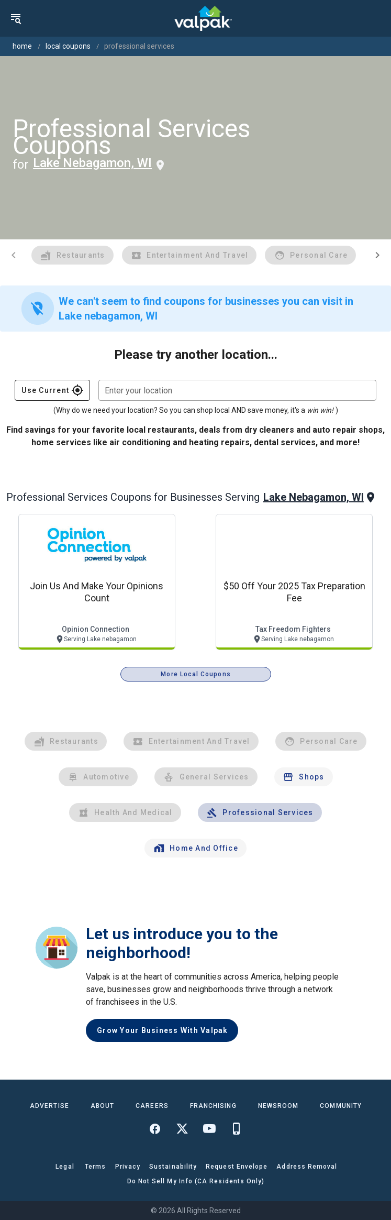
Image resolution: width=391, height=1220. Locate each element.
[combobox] (237, 390)
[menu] (15, 18)
